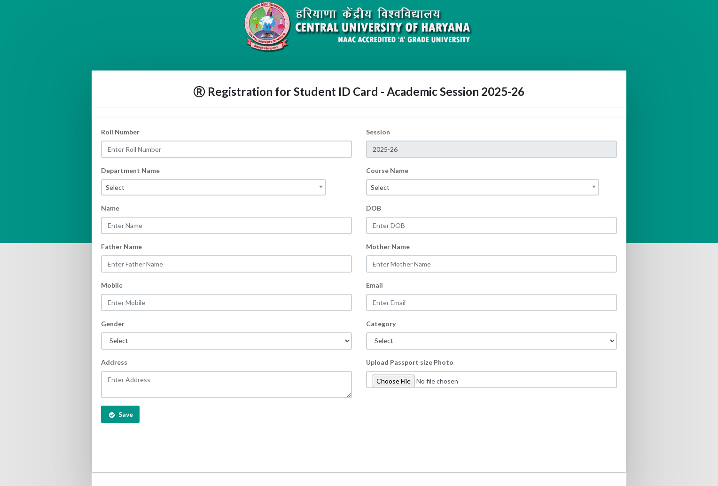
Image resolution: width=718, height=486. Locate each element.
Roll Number (120, 132)
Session (378, 132)
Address (114, 362)
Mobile (112, 285)
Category (381, 324)
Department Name (130, 170)
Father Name (121, 247)
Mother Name (388, 247)
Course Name (387, 170)
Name (110, 208)
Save (120, 414)
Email (374, 285)
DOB (373, 208)
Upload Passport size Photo (409, 362)
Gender (113, 324)
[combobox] (214, 187)
